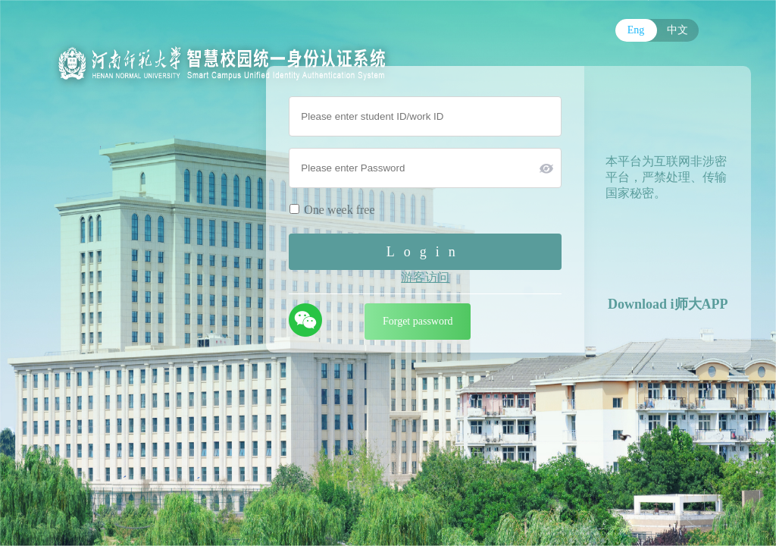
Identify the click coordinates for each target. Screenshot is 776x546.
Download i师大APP (668, 304)
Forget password (418, 321)
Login (425, 251)
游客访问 (425, 277)
